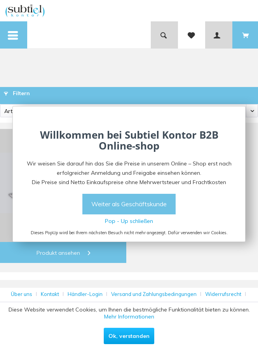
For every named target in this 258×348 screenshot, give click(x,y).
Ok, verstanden (129, 335)
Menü (13, 29)
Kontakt (50, 294)
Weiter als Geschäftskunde (129, 204)
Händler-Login (85, 294)
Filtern (17, 93)
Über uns (21, 294)
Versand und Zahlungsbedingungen (154, 294)
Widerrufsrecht (223, 294)
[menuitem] (13, 35)
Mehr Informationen (129, 316)
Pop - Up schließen (129, 221)
